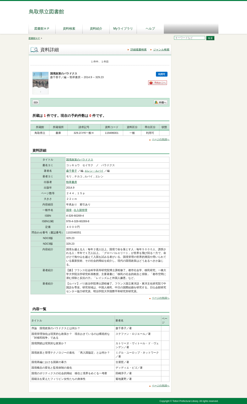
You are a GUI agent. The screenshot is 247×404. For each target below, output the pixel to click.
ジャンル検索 (161, 49)
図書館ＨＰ (42, 28)
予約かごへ (160, 82)
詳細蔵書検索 (138, 49)
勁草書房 (71, 182)
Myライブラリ (123, 28)
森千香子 (71, 170)
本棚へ (162, 102)
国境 (69, 210)
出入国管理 (80, 210)
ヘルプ (150, 28)
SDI (36, 102)
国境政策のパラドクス (79, 159)
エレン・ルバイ (94, 170)
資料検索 (69, 28)
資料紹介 (96, 28)
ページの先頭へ (160, 139)
